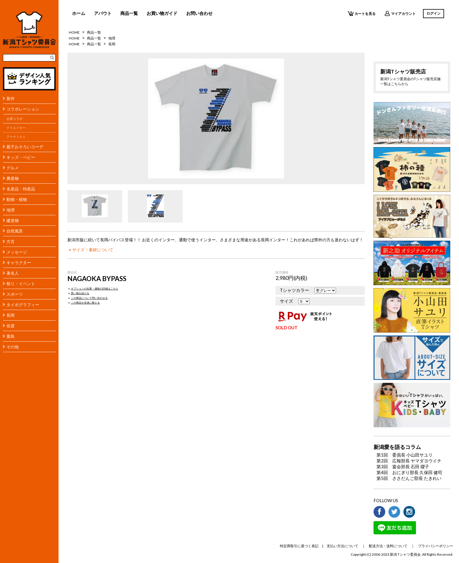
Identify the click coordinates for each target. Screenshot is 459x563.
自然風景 (14, 230)
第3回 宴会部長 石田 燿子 (402, 466)
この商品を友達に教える (83, 302)
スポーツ (14, 294)
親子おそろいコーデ (24, 146)
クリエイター (16, 128)
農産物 (12, 178)
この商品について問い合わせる (87, 297)
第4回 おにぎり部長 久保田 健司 (409, 472)
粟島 (10, 336)
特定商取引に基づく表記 (299, 546)
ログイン (434, 13)
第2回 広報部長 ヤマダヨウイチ (408, 460)
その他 (12, 346)
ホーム (78, 13)
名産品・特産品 (20, 188)
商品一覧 (129, 13)
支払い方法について (342, 546)
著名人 (12, 273)
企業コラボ (14, 118)
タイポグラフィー (22, 304)
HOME (74, 32)
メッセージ (16, 251)
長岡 (10, 315)
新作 (10, 98)
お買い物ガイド (162, 13)
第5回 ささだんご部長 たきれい (408, 478)
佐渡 (10, 325)
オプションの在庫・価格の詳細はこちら (92, 288)
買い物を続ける (78, 293)
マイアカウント (400, 13)
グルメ (12, 167)
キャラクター (18, 262)
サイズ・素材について (90, 249)
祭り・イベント (20, 283)
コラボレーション (22, 108)
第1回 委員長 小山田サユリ (404, 454)
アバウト (103, 13)
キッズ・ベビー (20, 157)
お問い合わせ (199, 13)
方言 (10, 241)
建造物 (12, 220)
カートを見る (362, 13)
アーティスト (16, 137)
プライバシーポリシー (435, 546)
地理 (10, 209)
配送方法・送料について (388, 546)
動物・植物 (16, 199)
